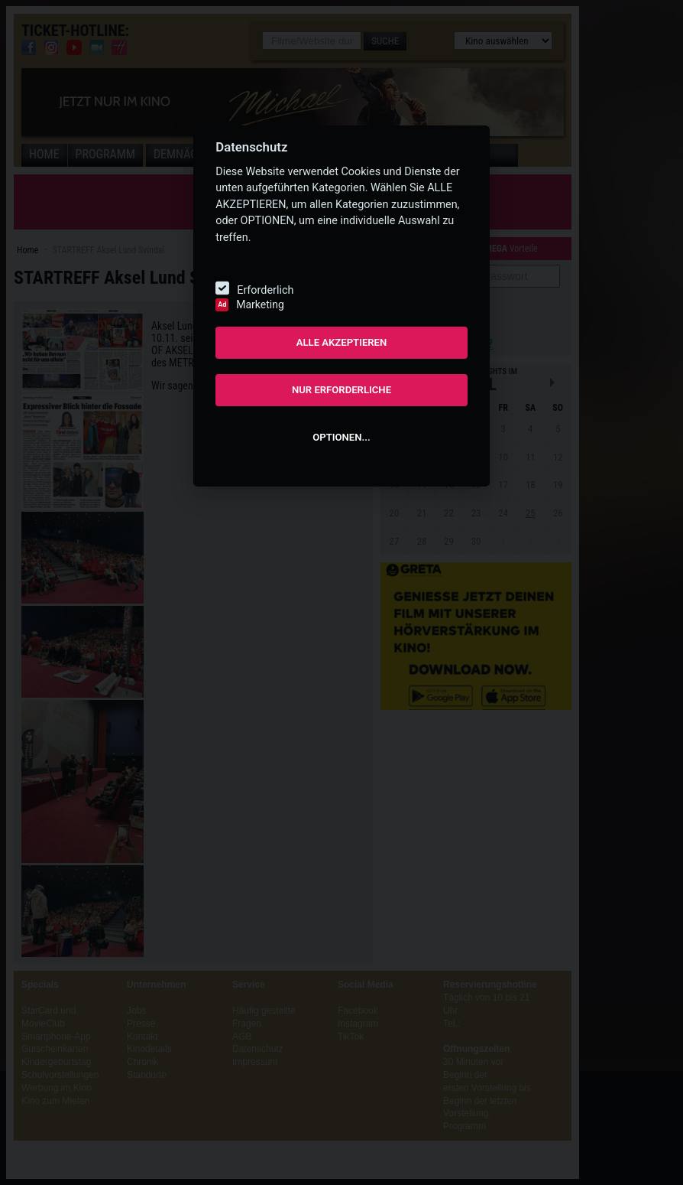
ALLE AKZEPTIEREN (341, 342)
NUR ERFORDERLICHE (341, 390)
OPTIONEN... (341, 437)
